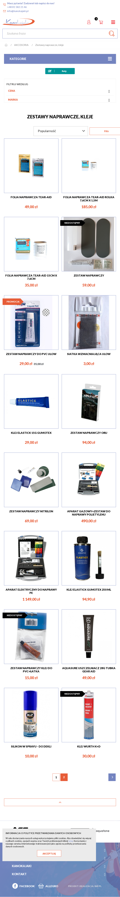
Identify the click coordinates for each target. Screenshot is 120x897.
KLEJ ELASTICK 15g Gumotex (31, 432)
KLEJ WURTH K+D (89, 746)
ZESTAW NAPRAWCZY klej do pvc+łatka (31, 669)
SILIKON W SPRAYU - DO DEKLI (31, 746)
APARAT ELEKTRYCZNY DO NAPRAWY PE (31, 591)
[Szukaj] (60, 33)
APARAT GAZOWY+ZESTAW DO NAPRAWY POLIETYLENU (88, 513)
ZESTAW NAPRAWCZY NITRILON (31, 511)
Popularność (61, 131)
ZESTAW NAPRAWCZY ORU (88, 432)
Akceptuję (49, 853)
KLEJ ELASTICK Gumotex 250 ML (89, 589)
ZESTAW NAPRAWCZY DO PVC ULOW (31, 354)
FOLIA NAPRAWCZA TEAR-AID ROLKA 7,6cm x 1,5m (88, 198)
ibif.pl (98, 886)
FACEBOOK (27, 886)
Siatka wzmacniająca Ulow (88, 354)
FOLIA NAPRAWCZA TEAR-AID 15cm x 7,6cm (31, 277)
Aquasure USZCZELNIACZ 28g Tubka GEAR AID (88, 669)
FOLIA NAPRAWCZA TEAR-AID (31, 197)
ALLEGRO (51, 886)
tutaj (70, 841)
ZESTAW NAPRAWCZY (89, 275)
